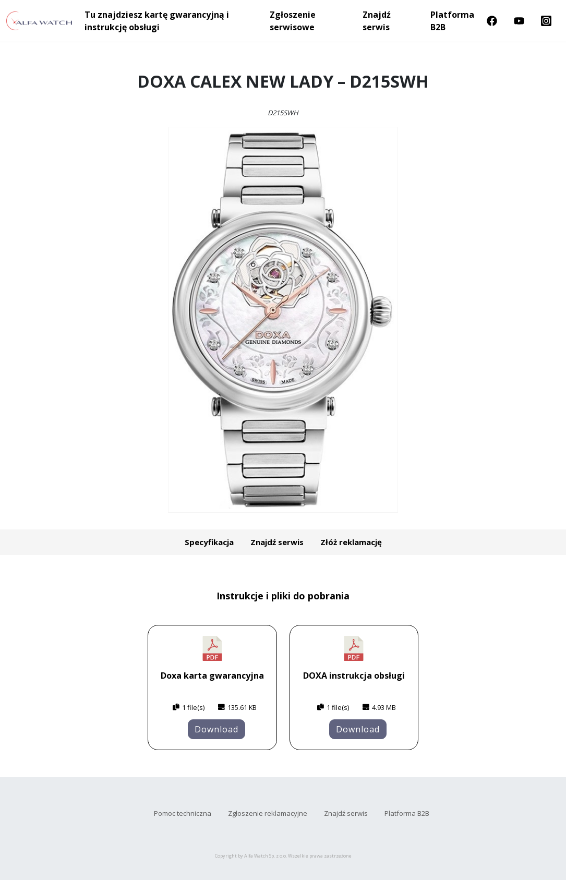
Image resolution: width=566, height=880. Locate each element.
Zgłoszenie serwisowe (293, 21)
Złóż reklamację (351, 542)
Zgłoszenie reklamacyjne (267, 813)
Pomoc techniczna (182, 813)
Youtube (519, 21)
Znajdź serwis (377, 21)
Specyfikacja (209, 542)
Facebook (492, 21)
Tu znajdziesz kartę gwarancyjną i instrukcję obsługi (157, 21)
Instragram (546, 21)
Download (216, 729)
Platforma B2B (452, 21)
